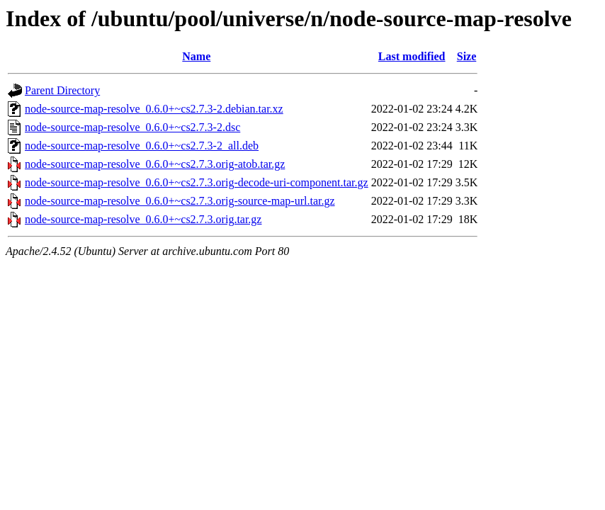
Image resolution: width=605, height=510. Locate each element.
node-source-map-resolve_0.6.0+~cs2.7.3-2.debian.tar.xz (154, 109)
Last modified (412, 56)
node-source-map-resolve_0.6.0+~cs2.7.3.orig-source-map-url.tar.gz (180, 201)
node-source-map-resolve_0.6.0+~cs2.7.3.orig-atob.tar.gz (155, 164)
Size (467, 56)
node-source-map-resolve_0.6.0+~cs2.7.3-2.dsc (132, 127)
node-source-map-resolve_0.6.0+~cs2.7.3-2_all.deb (142, 146)
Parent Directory (62, 90)
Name (196, 56)
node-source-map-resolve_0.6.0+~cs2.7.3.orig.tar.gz (143, 219)
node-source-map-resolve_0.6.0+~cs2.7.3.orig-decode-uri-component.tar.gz (196, 182)
